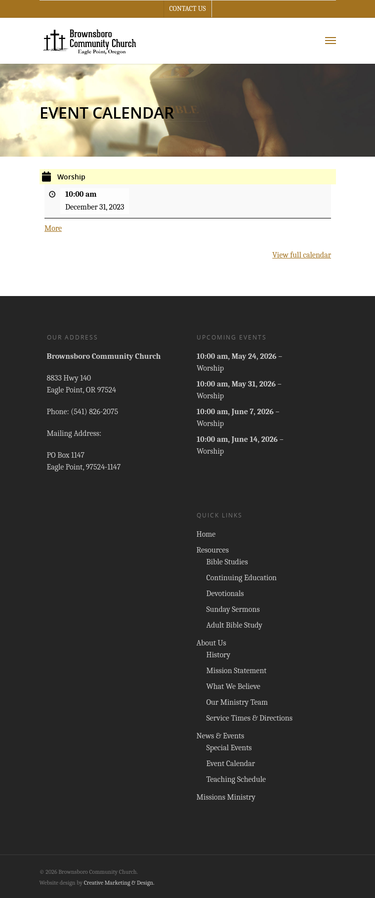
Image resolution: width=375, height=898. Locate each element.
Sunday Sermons (233, 609)
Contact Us (187, 8)
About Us (211, 643)
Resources (213, 550)
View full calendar (301, 255)
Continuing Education (242, 577)
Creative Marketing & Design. (119, 882)
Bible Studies (227, 561)
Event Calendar (231, 763)
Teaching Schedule (236, 779)
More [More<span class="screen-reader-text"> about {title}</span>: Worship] (53, 228)
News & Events (221, 735)
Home (206, 534)
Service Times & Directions (249, 718)
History (219, 654)
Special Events (229, 747)
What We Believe (233, 686)
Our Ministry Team (237, 702)
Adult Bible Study (234, 625)
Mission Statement (237, 670)
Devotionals (225, 593)
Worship (210, 368)
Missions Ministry (226, 797)
